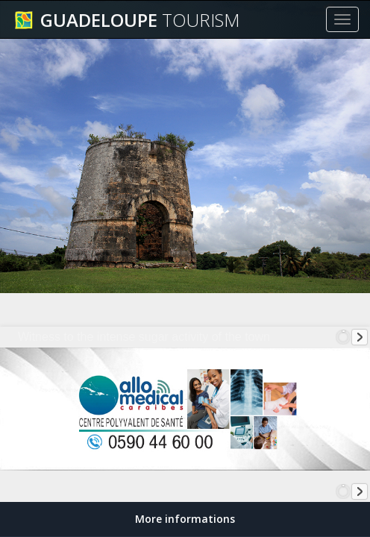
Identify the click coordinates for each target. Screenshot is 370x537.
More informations (185, 519)
